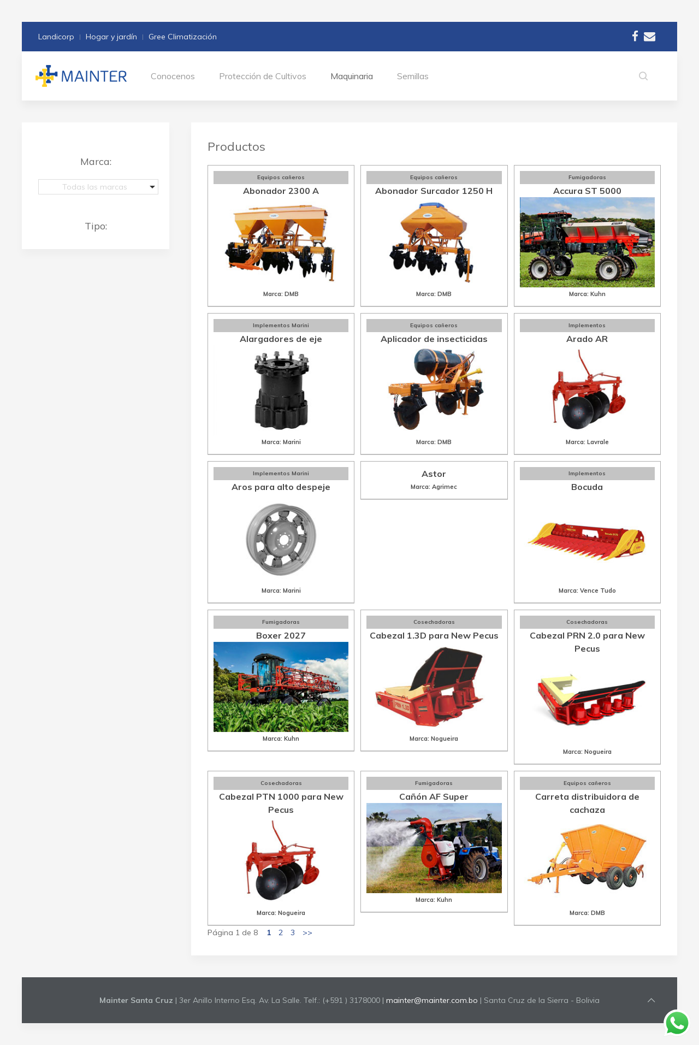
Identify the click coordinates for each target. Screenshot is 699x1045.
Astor (434, 473)
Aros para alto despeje (281, 486)
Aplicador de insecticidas (434, 338)
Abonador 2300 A (281, 190)
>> (307, 932)
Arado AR (587, 338)
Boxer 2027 (281, 635)
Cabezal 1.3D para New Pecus (434, 635)
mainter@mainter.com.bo (432, 1000)
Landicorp (56, 37)
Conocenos (173, 75)
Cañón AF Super (434, 796)
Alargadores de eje (281, 338)
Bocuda (587, 486)
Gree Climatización (183, 37)
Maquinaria (351, 75)
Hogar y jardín (111, 37)
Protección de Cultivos (262, 75)
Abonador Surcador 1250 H (434, 190)
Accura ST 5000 (587, 190)
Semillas (413, 75)
